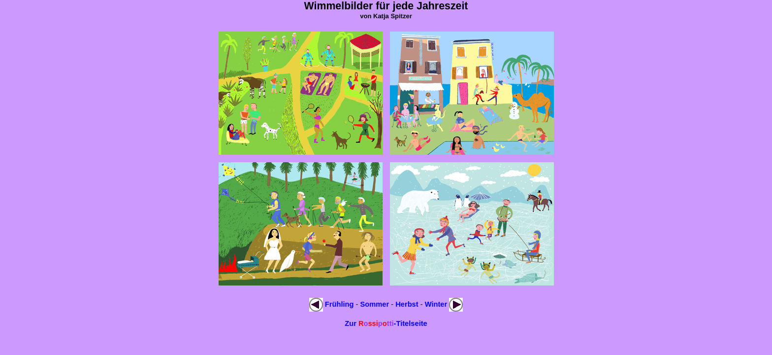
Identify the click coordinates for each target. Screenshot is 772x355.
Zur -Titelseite (386, 323)
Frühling (339, 304)
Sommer (374, 304)
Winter (436, 304)
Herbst (406, 304)
